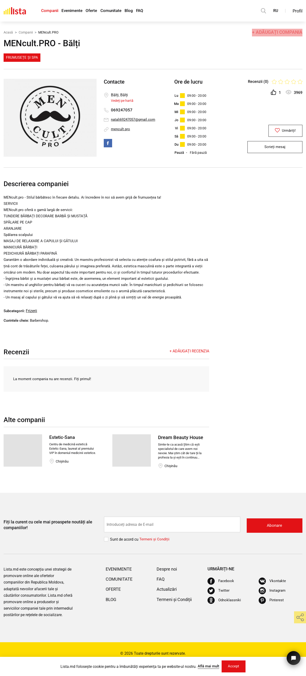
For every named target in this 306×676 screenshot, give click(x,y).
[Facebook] (221, 592)
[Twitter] (219, 602)
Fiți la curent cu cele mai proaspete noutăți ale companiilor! (48, 536)
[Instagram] (273, 602)
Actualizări (168, 600)
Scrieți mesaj (275, 149)
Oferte (98, 10)
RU (275, 10)
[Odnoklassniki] (225, 611)
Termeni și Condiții (177, 610)
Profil (297, 10)
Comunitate (120, 10)
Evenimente (76, 10)
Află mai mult (207, 665)
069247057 (121, 110)
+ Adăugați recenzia (189, 362)
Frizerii (32, 322)
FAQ (154, 10)
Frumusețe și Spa (22, 57)
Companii (50, 10)
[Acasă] (15, 10)
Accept (235, 666)
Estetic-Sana (62, 449)
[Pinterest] (271, 611)
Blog (141, 10)
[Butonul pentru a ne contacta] (292, 656)
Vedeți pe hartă (122, 101)
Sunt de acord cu (124, 550)
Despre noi (168, 580)
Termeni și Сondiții (155, 550)
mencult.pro (121, 129)
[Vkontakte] (272, 592)
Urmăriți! (274, 131)
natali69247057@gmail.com (135, 119)
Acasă (8, 32)
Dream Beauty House (180, 449)
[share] (300, 617)
